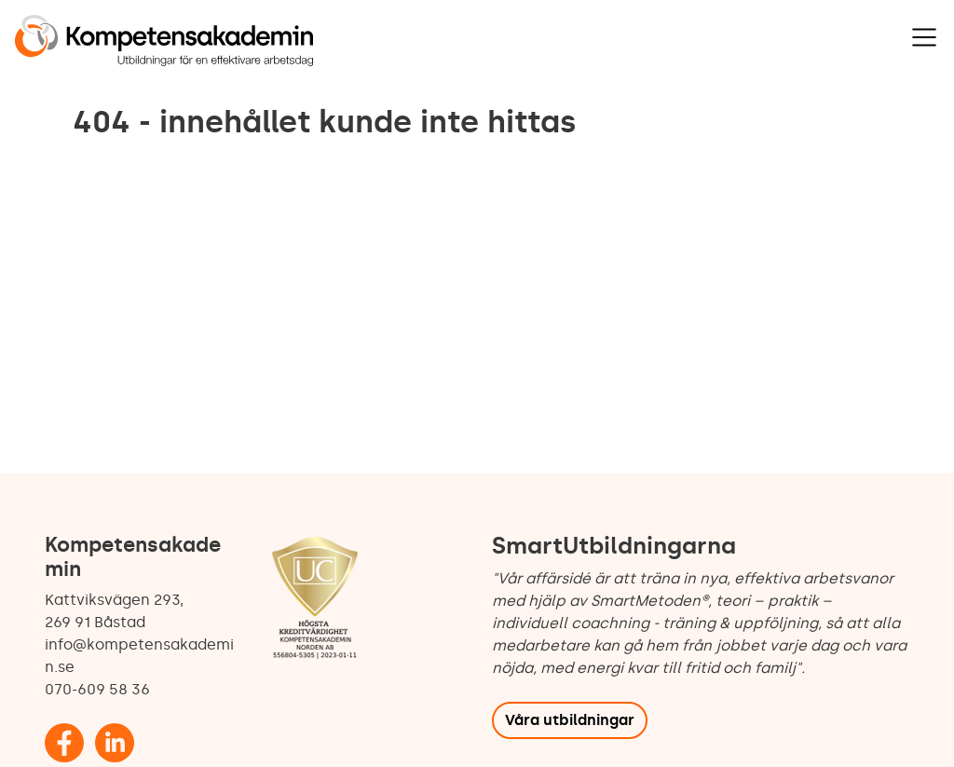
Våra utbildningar (569, 720)
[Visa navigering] (924, 37)
